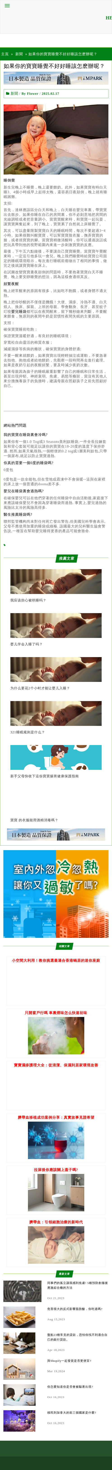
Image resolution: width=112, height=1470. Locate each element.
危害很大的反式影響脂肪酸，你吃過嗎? (75, 1309)
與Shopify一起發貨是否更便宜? (69, 1360)
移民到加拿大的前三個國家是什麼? (71, 1412)
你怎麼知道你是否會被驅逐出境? (70, 1386)
